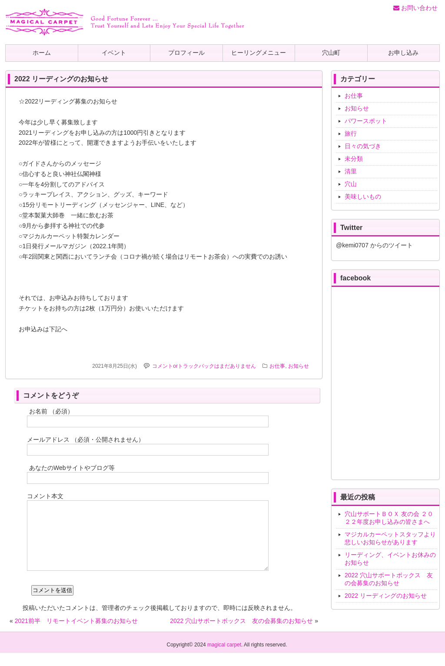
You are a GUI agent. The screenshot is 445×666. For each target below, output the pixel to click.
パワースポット (366, 120)
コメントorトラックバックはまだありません (204, 366)
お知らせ (298, 366)
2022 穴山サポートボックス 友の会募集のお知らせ (241, 633)
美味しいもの (363, 196)
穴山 (351, 183)
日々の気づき (363, 146)
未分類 (354, 158)
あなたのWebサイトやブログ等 (72, 467)
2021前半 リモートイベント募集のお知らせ (76, 633)
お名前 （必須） (51, 411)
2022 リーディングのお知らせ (386, 595)
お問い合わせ (415, 7)
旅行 (351, 133)
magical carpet (224, 658)
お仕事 (277, 366)
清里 (351, 171)
